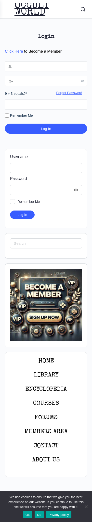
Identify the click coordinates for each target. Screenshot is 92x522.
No (39, 515)
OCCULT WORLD (31, 9)
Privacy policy (59, 515)
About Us (46, 460)
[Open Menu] (8, 9)
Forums (46, 418)
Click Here (14, 51)
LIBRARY (46, 375)
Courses (46, 403)
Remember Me (19, 116)
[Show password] (82, 81)
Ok (28, 515)
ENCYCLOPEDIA (46, 389)
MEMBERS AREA (46, 432)
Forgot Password (69, 93)
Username (19, 157)
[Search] (83, 9)
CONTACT (46, 446)
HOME (46, 361)
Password (44, 179)
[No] (85, 506)
